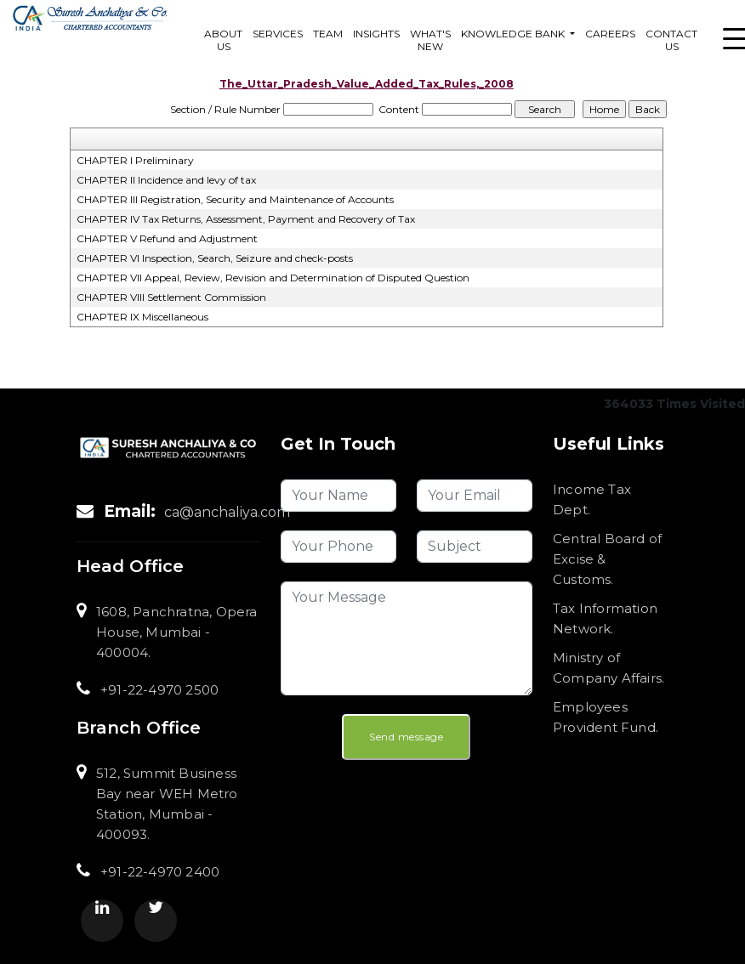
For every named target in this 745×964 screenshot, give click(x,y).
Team (328, 33)
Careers (610, 33)
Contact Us (671, 40)
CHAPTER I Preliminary (135, 160)
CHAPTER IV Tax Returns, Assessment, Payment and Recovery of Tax (246, 219)
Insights (376, 33)
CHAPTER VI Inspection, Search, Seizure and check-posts (215, 258)
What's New (430, 40)
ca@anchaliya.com (227, 512)
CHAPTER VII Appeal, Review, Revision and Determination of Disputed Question (273, 277)
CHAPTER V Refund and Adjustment (167, 238)
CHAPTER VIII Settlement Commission (171, 297)
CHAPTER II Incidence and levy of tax (166, 179)
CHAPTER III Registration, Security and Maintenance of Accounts (235, 199)
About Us (223, 40)
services (278, 33)
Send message (406, 736)
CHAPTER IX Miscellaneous (142, 316)
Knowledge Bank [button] (514, 33)
